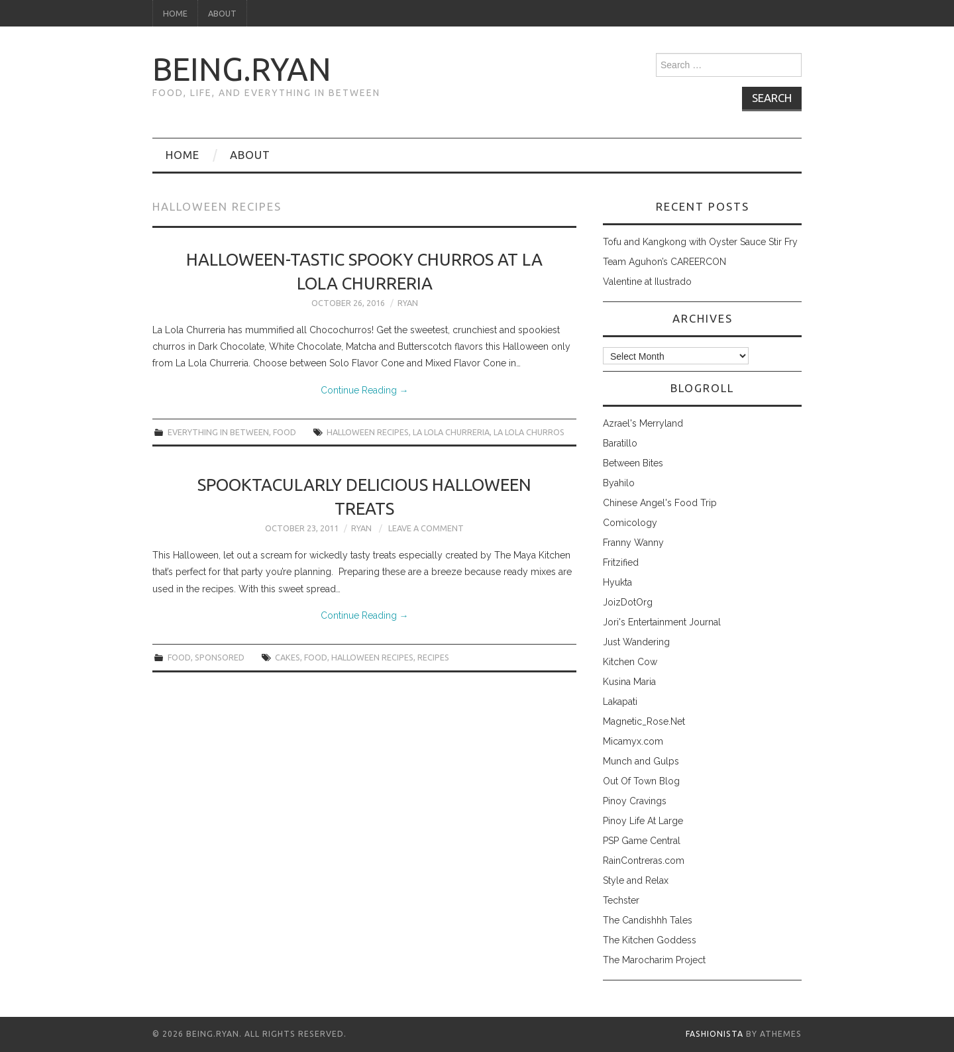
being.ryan (241, 69)
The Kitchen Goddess (649, 940)
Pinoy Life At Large (643, 820)
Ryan (408, 302)
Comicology (630, 522)
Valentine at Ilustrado (647, 281)
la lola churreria (451, 432)
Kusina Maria (629, 681)
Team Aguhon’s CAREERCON (664, 261)
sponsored (219, 657)
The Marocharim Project (654, 960)
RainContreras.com (643, 860)
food (284, 432)
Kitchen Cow (630, 662)
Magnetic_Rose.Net (644, 721)
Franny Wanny (633, 542)
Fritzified (621, 562)
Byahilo (619, 483)
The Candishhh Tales (647, 920)
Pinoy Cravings (634, 801)
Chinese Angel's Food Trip (660, 503)
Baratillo (620, 443)
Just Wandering (636, 642)
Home (175, 13)
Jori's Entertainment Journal (662, 622)
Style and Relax (635, 880)
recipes (433, 657)
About (222, 13)
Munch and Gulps (641, 761)
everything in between (218, 432)
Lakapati (620, 701)
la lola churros (529, 432)
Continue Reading (365, 390)
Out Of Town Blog (641, 781)
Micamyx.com (633, 741)
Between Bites (633, 463)
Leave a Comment (426, 528)
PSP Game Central (641, 840)
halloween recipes (368, 432)
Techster (621, 900)
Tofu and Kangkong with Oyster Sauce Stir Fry (700, 242)
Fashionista (714, 1033)
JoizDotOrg (628, 602)
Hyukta (617, 582)
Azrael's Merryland (643, 423)
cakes (287, 657)
